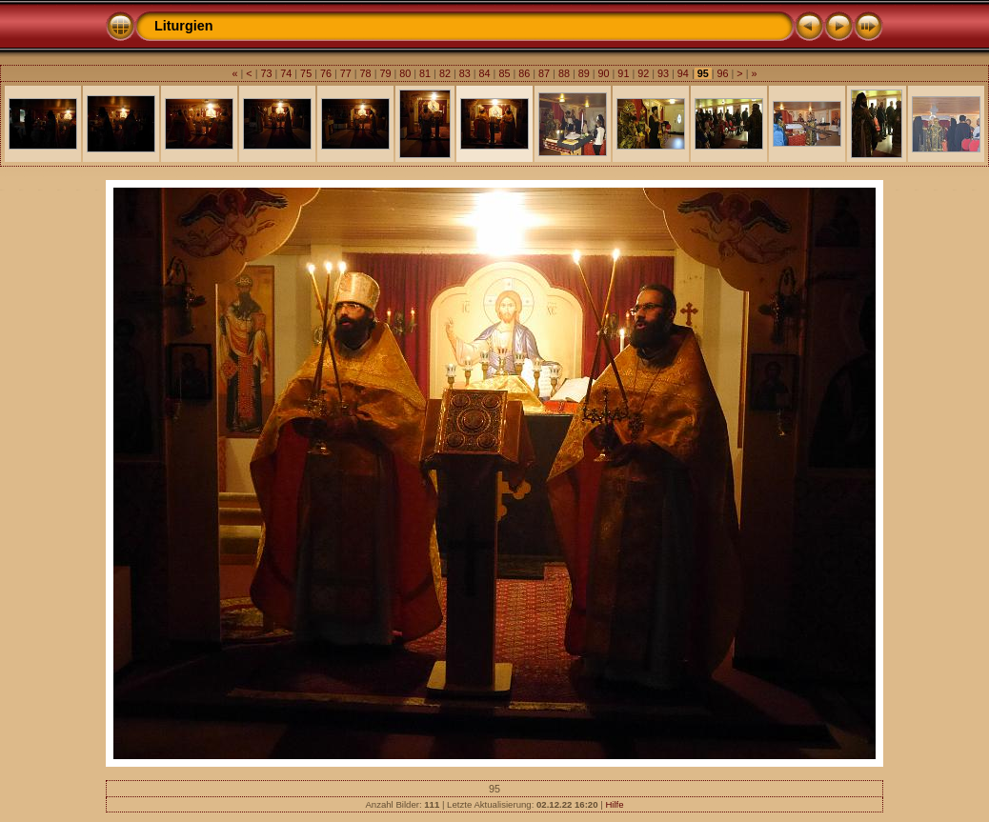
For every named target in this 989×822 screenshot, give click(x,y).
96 (723, 73)
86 (524, 73)
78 (365, 73)
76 (325, 73)
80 (405, 73)
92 (643, 73)
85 (504, 73)
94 (683, 73)
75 (305, 73)
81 (425, 73)
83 (465, 73)
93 (663, 73)
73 (265, 73)
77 (345, 73)
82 (445, 73)
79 (385, 73)
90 (604, 73)
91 (623, 73)
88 (564, 73)
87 (544, 73)
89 (584, 73)
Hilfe (614, 804)
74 (285, 73)
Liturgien (183, 25)
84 (485, 73)
